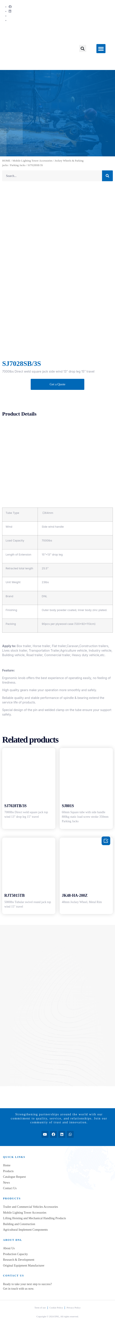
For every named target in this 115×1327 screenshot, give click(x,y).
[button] (82, 48)
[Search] (107, 175)
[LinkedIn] (10, 11)
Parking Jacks (17, 165)
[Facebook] (10, 6)
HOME (6, 160)
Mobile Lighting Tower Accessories (32, 160)
